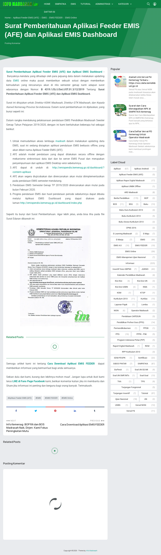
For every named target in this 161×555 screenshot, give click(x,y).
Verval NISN (140, 405)
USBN (117, 405)
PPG (117, 334)
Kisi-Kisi (118, 281)
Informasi (130, 263)
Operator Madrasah (139, 310)
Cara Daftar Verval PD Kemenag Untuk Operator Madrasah (140, 134)
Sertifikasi (142, 358)
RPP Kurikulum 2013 (131, 352)
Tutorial (144, 393)
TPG (143, 381)
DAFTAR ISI (49, 12)
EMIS (73, 4)
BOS (115, 204)
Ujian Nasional (121, 399)
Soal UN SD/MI (141, 369)
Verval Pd (130, 411)
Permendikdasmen (122, 328)
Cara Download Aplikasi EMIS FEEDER (71, 363)
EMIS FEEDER (51, 398)
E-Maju (146, 233)
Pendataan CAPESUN (131, 316)
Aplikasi (117, 169)
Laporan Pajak (121, 304)
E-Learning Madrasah (122, 233)
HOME (47, 4)
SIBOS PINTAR (119, 363)
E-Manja (119, 239)
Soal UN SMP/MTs (121, 375)
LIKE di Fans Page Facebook (28, 381)
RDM (147, 346)
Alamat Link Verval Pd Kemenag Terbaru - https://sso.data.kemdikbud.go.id (142, 81)
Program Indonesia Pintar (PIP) (131, 340)
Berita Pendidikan (121, 198)
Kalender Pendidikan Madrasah (131, 275)
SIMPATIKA (60, 4)
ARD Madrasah (131, 192)
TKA (119, 381)
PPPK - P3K (141, 334)
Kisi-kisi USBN (121, 287)
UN (145, 399)
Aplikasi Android (141, 169)
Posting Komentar (12, 43)
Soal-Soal (144, 375)
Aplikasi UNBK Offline (131, 186)
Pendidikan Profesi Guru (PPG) (130, 322)
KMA (145, 287)
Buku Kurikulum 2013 (131, 216)
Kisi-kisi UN (142, 281)
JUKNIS (145, 269)
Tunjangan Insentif (121, 393)
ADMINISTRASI (102, 4)
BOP (146, 198)
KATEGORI (123, 4)
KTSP (142, 293)
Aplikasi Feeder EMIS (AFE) (20, 398)
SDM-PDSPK (119, 358)
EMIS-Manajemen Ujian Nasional (131, 257)
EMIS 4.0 (118, 245)
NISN (116, 310)
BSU (131, 204)
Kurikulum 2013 (121, 299)
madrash (60, 141)
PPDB (145, 328)
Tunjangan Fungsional (131, 387)
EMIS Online (68, 398)
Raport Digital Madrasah (123, 346)
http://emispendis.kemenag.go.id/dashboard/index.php (51, 202)
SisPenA (118, 369)
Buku (146, 204)
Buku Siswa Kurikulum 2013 (131, 222)
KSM (119, 293)
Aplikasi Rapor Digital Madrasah (130, 180)
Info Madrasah (91, 550)
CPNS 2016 (131, 228)
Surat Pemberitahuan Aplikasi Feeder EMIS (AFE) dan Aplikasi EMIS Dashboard (54, 71)
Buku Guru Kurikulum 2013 (131, 210)
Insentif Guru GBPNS (122, 269)
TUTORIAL (85, 4)
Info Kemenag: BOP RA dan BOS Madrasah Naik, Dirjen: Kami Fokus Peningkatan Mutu (27, 428)
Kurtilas (144, 299)
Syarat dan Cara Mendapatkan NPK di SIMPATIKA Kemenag (140, 108)
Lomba (145, 304)
